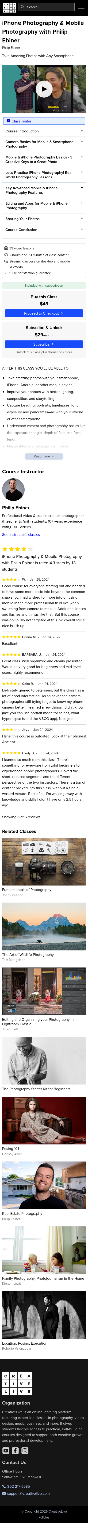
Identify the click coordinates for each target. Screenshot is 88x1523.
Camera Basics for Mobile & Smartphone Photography (39, 144)
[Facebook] (15, 1451)
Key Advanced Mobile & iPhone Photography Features (31, 190)
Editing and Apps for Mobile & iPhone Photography (36, 206)
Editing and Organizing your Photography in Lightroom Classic (38, 1021)
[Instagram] (25, 1451)
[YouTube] (6, 1451)
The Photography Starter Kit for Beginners (36, 1088)
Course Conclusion (21, 229)
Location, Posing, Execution (24, 1343)
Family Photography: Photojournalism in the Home (43, 1278)
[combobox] (47, 7)
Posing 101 (10, 1148)
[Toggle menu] (81, 7)
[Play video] (44, 89)
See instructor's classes (21, 534)
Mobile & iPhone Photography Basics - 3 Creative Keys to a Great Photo (38, 160)
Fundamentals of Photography (26, 889)
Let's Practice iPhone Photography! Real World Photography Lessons (38, 175)
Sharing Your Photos (22, 219)
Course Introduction (21, 131)
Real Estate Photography (22, 1213)
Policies (44, 1517)
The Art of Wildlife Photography (28, 954)
